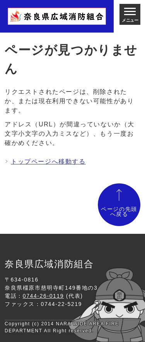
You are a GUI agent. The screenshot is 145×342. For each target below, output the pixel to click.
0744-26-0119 (43, 296)
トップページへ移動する (48, 161)
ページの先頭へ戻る (119, 212)
